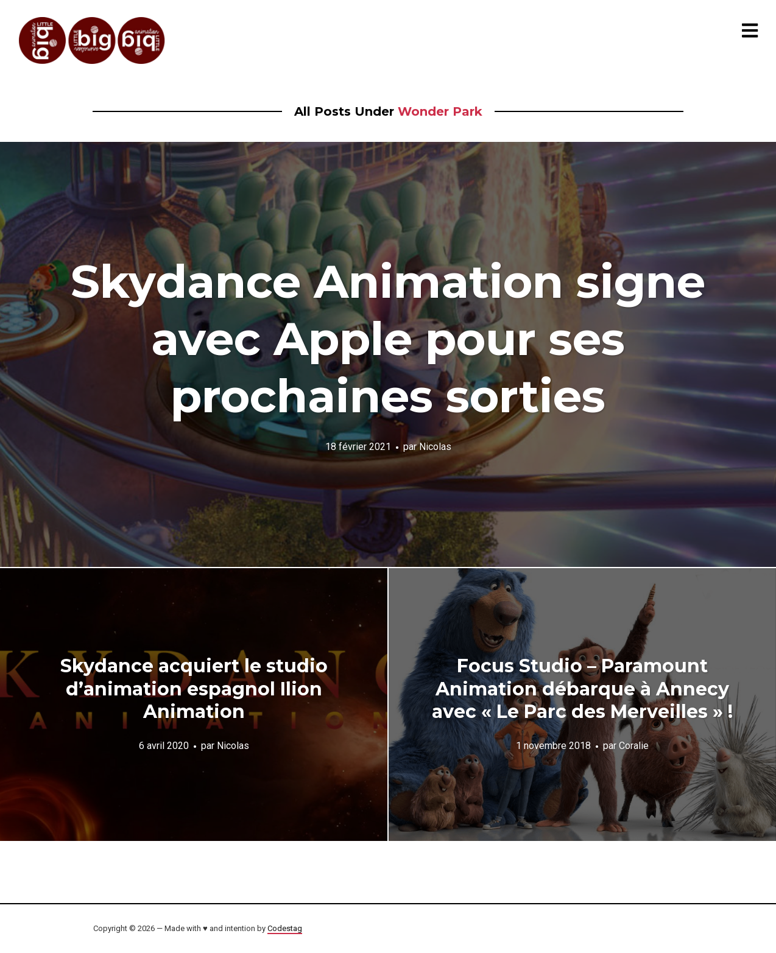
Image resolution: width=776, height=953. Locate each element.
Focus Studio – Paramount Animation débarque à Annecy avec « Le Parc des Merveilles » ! (582, 689)
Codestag (284, 928)
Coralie (634, 745)
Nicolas (435, 446)
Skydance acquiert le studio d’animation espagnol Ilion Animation (194, 689)
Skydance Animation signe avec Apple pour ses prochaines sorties (388, 338)
